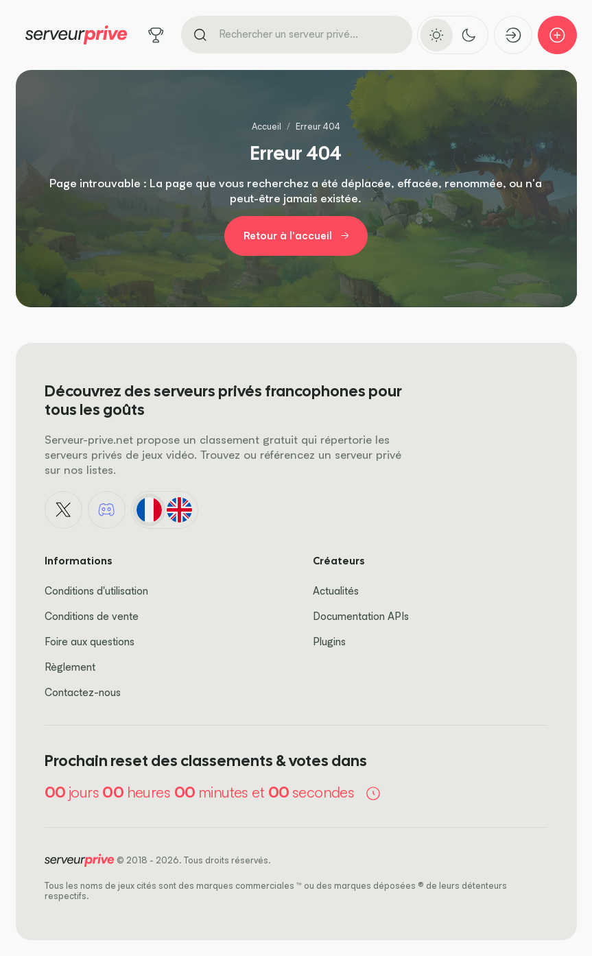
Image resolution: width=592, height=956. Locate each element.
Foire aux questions (89, 641)
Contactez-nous (83, 692)
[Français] (149, 509)
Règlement (70, 666)
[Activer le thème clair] (437, 35)
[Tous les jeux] (156, 35)
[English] (180, 509)
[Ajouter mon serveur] (557, 35)
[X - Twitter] (64, 510)
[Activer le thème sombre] (469, 35)
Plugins (329, 641)
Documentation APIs (361, 616)
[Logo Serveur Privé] (76, 35)
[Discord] (107, 510)
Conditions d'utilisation (96, 590)
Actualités (336, 590)
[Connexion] (513, 35)
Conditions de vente (92, 616)
